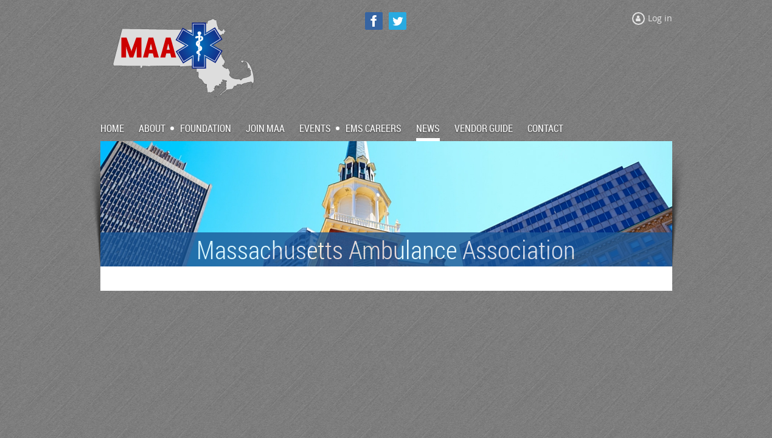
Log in (660, 18)
